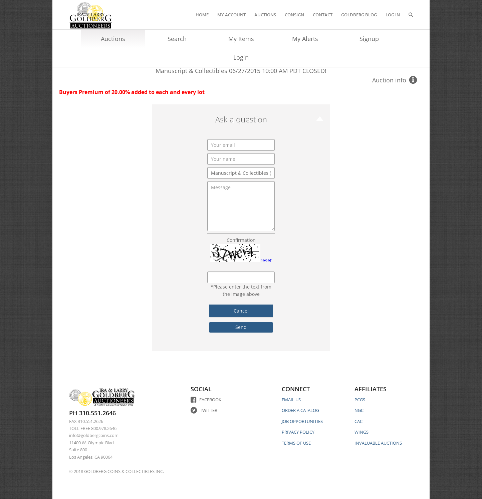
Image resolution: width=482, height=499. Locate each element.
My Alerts (305, 39)
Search (177, 39)
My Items (241, 39)
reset (266, 260)
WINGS (361, 432)
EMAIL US (291, 400)
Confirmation (241, 240)
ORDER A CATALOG (300, 410)
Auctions (113, 39)
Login (241, 57)
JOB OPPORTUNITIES (302, 421)
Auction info (389, 80)
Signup (369, 39)
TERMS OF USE (296, 443)
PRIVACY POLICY (298, 432)
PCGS (359, 400)
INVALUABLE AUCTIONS (378, 443)
